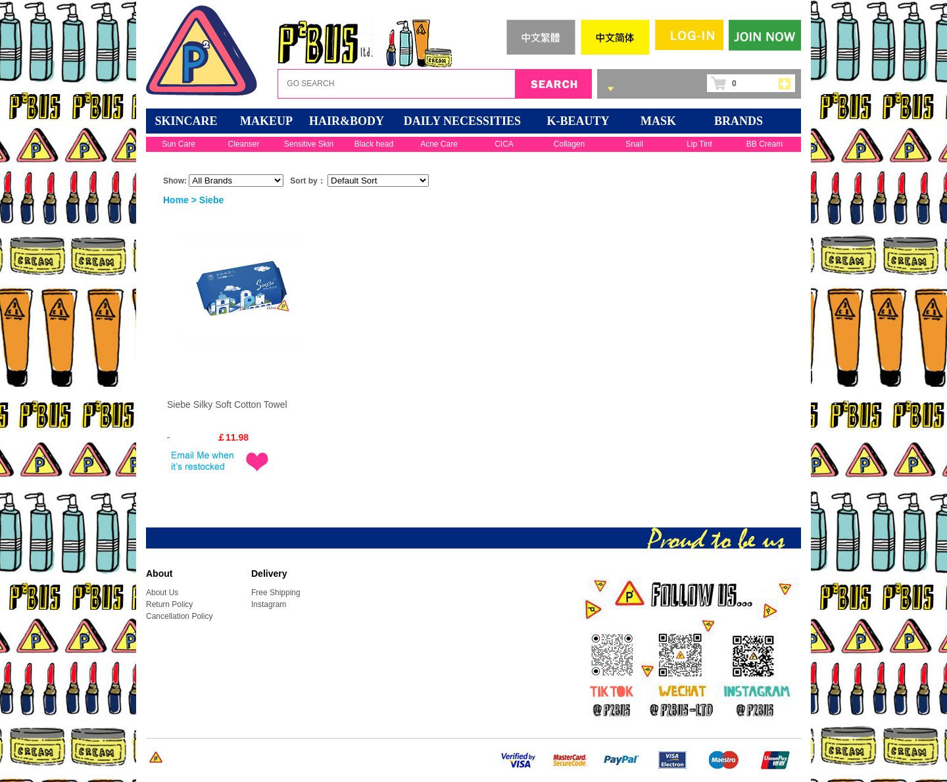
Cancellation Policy (179, 616)
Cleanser (243, 144)
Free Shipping (276, 592)
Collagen (569, 144)
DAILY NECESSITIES (462, 121)
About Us (162, 592)
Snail (634, 144)
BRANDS (738, 121)
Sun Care (178, 144)
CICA (504, 144)
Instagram (268, 604)
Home (176, 200)
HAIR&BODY (346, 121)
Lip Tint (699, 144)
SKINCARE (186, 121)
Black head (373, 144)
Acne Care (439, 144)
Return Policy (169, 604)
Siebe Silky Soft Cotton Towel (227, 404)
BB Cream (764, 144)
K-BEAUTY (577, 121)
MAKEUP (266, 121)
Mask (658, 121)
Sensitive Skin (308, 144)
